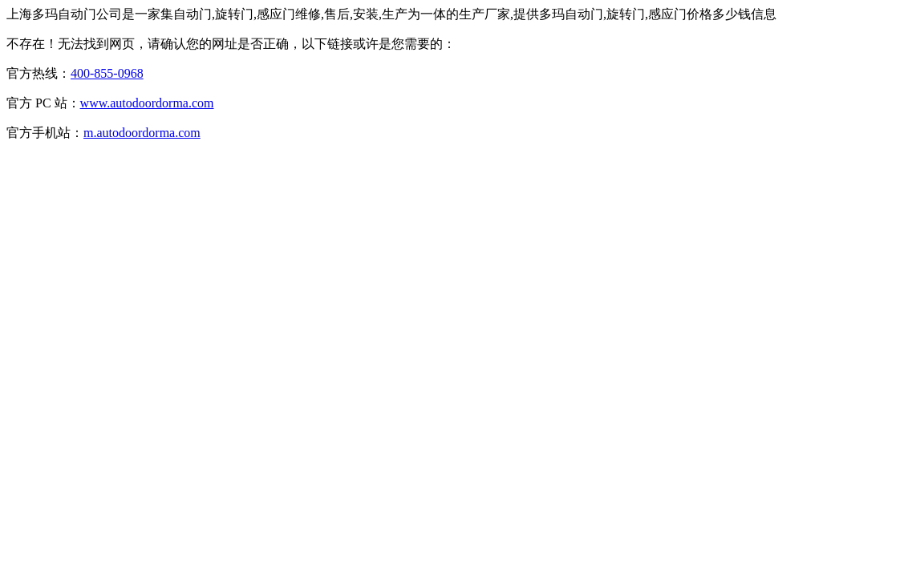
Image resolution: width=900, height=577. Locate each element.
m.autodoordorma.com (142, 132)
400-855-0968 (107, 73)
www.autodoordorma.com (147, 103)
